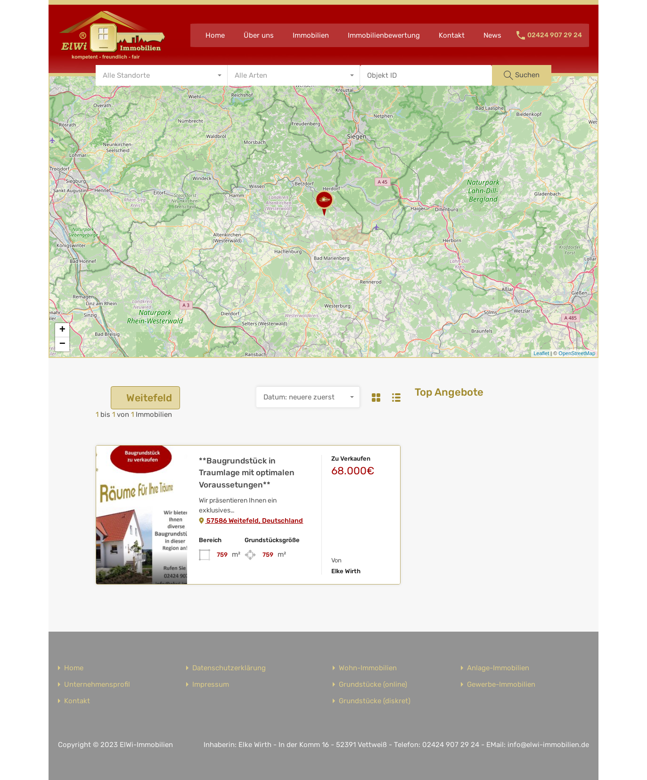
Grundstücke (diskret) (374, 701)
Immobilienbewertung (384, 35)
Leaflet (541, 353)
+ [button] (62, 330)
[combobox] (162, 75)
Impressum (210, 684)
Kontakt (452, 35)
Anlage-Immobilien (498, 668)
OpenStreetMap (576, 353)
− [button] (62, 344)
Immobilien (311, 35)
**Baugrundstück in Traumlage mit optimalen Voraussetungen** (247, 472)
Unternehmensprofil (97, 684)
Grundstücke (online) (373, 684)
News (492, 35)
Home (215, 35)
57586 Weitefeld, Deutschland (251, 521)
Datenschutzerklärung (229, 668)
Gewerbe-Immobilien (501, 684)
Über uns (259, 35)
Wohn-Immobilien (368, 668)
